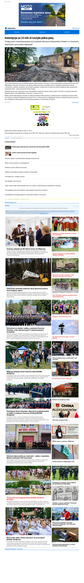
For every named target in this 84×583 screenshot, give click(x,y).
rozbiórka (22, 199)
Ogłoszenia (67, 32)
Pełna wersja (75, 28)
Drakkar (7, 205)
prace (27, 199)
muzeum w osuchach (13, 199)
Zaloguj (41, 213)
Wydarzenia (42, 32)
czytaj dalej (75, 102)
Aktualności (17, 32)
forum (8, 138)
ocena (20, 138)
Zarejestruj (45, 213)
